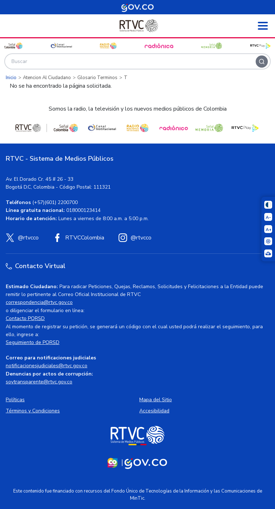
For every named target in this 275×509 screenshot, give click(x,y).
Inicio (11, 77)
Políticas (15, 399)
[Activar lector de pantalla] (268, 241)
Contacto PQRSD (25, 318)
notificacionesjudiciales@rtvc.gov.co (46, 365)
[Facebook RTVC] (78, 237)
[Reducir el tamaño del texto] (268, 217)
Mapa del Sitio (155, 399)
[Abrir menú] (263, 26)
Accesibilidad (154, 410)
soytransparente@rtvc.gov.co (39, 381)
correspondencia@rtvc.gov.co (39, 302)
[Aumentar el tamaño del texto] (268, 229)
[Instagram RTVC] (135, 237)
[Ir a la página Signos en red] (268, 253)
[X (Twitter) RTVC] (22, 237)
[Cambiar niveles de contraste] (268, 205)
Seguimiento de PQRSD (32, 342)
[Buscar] (262, 61)
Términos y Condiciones (33, 410)
